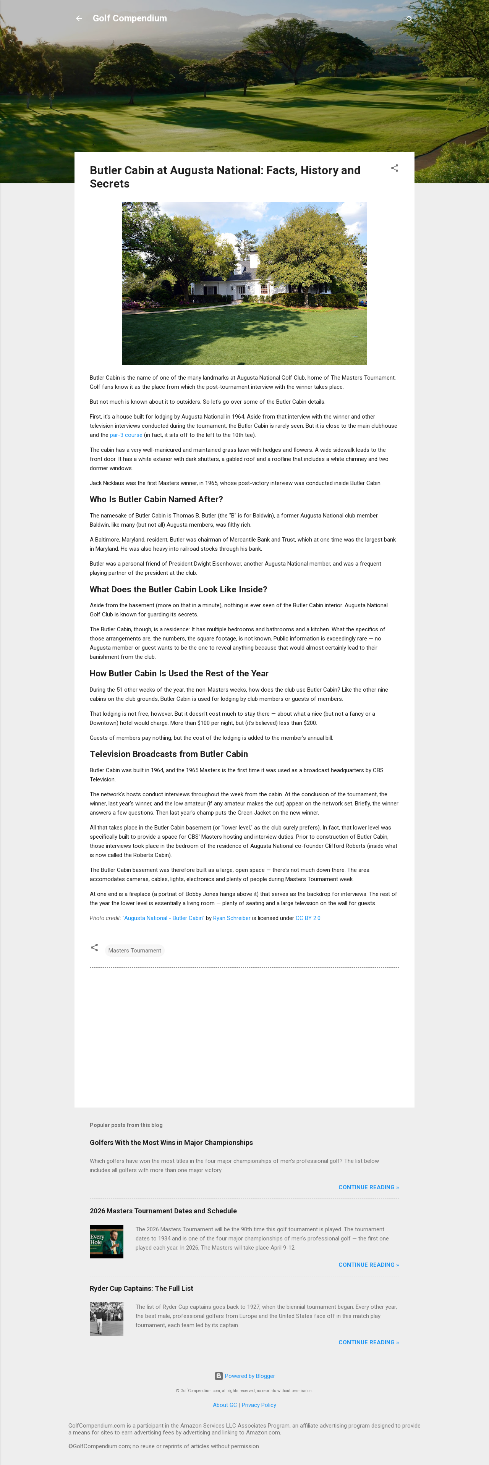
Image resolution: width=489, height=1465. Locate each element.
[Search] (410, 20)
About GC (225, 1405)
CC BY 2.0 (308, 918)
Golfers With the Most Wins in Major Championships (171, 1142)
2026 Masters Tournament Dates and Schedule (163, 1211)
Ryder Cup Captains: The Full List (141, 1288)
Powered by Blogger (244, 1376)
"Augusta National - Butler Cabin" (163, 918)
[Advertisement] (244, 92)
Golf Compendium (130, 18)
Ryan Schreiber (232, 918)
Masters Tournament (134, 950)
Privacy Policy (259, 1405)
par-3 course (126, 435)
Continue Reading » (368, 1187)
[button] (394, 169)
